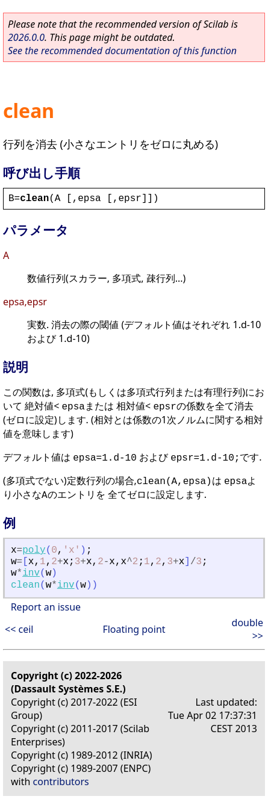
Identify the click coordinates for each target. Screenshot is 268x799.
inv (31, 573)
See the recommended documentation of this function (122, 50)
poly (33, 550)
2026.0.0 (26, 37)
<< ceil (19, 629)
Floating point (133, 629)
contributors (61, 781)
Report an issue (46, 607)
